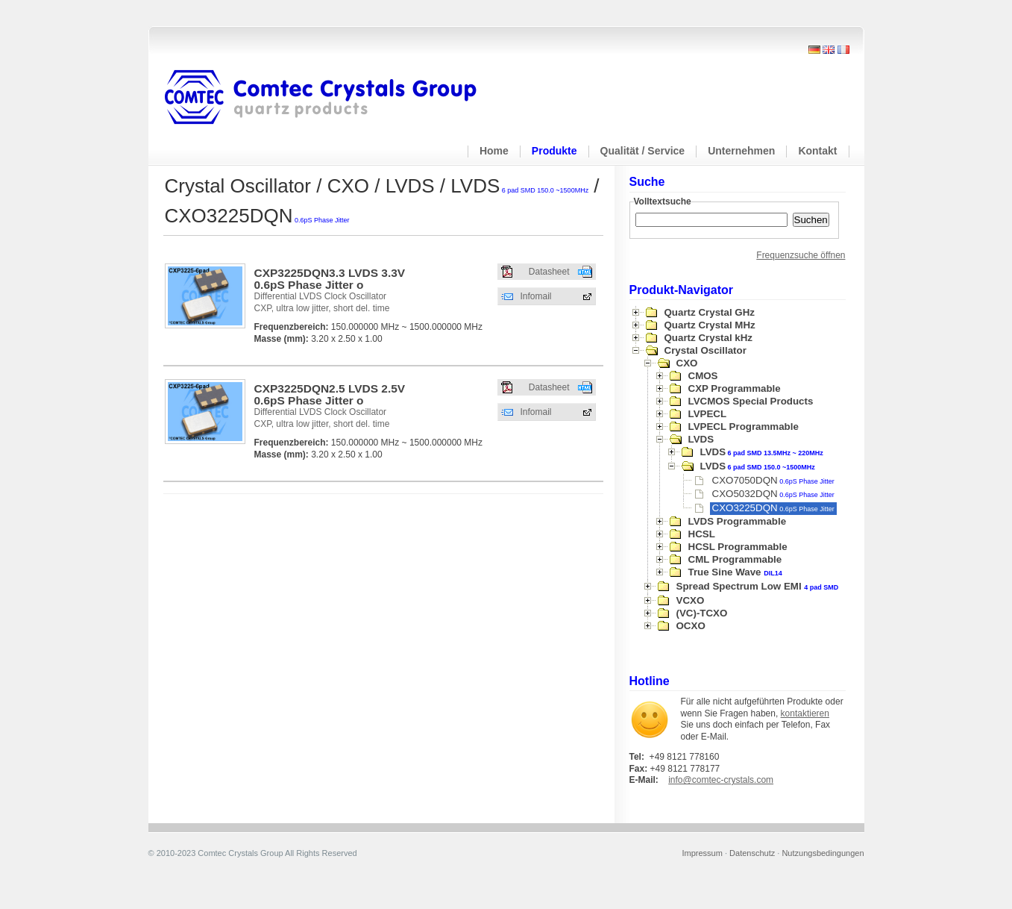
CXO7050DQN (773, 480)
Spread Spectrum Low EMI (757, 586)
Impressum (702, 853)
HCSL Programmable (738, 546)
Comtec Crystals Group (332, 98)
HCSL (701, 534)
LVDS (701, 439)
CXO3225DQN (773, 507)
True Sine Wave (735, 572)
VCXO (690, 600)
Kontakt (817, 151)
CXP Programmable (734, 388)
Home (494, 151)
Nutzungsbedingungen (823, 853)
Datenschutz (752, 853)
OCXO (690, 625)
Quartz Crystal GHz (709, 312)
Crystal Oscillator (705, 350)
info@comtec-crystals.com (720, 780)
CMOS (703, 375)
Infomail (536, 296)
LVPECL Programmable (743, 426)
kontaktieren (805, 713)
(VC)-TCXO (702, 613)
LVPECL (707, 413)
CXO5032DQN (773, 493)
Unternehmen (741, 151)
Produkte (554, 151)
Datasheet (549, 271)
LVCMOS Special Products (751, 401)
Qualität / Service (642, 151)
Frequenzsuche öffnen (800, 255)
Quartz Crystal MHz (709, 325)
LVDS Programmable (737, 521)
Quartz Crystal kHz (708, 337)
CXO (687, 363)
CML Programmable (735, 559)
